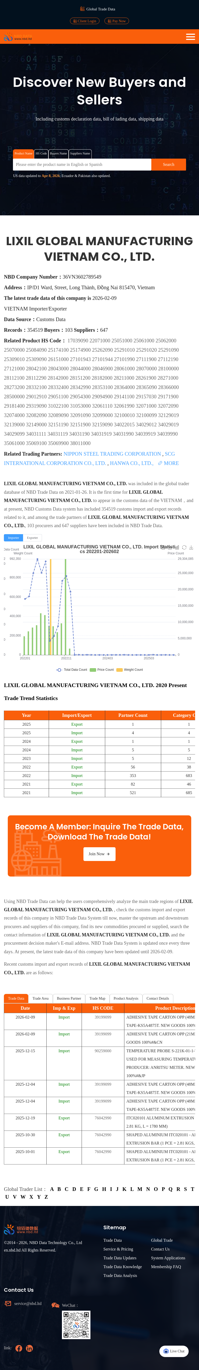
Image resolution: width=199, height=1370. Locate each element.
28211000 (125, 378)
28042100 (37, 368)
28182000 (103, 378)
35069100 (37, 443)
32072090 (168, 406)
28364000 (125, 387)
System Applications (168, 1258)
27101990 (125, 359)
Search (168, 164)
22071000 (101, 340)
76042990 (103, 1118)
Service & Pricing (118, 1249)
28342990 (81, 387)
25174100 (59, 350)
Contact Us (160, 1249)
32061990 (125, 406)
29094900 (103, 396)
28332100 (37, 387)
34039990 (167, 434)
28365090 (147, 387)
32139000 (15, 424)
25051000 (123, 340)
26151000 (59, 359)
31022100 (59, 406)
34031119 (58, 434)
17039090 (79, 340)
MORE (168, 463)
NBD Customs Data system (50, 509)
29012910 (37, 396)
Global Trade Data (101, 9)
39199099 (103, 1017)
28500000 (15, 396)
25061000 (145, 340)
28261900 (147, 378)
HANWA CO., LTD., (132, 463)
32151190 (59, 424)
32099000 (103, 415)
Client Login (84, 21)
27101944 (103, 359)
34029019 (168, 424)
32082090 (37, 415)
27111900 (147, 359)
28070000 (147, 368)
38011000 (80, 443)
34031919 (102, 434)
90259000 (103, 1051)
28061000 (125, 368)
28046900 (103, 368)
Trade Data (16, 998)
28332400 (59, 387)
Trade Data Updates (119, 1258)
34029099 (15, 434)
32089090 (59, 415)
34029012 (147, 424)
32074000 (15, 415)
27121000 (15, 368)
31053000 (81, 406)
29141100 (125, 396)
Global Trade (162, 1240)
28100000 (168, 368)
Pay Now (117, 21)
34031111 (36, 434)
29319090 (37, 406)
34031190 (80, 434)
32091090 (81, 415)
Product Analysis (126, 998)
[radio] (13, 537)
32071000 (147, 406)
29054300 (81, 396)
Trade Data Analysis (120, 1275)
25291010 (125, 350)
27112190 (168, 359)
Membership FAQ (166, 1267)
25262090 (103, 350)
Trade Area (40, 998)
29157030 (147, 396)
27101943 (81, 359)
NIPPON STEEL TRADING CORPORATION (112, 454)
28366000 (168, 387)
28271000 (168, 378)
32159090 (103, 424)
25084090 (37, 350)
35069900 (59, 443)
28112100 (15, 378)
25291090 (168, 350)
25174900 (81, 350)
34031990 (124, 434)
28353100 (103, 387)
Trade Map (97, 998)
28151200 (81, 378)
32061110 (103, 406)
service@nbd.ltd (27, 1303)
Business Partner (69, 998)
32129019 (168, 415)
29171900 (168, 396)
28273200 (15, 387)
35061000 (15, 443)
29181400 (15, 406)
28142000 (59, 378)
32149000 (37, 424)
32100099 (147, 415)
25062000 (166, 340)
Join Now (99, 854)
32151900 (81, 424)
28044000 (81, 368)
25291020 (147, 350)
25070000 (15, 350)
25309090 (37, 359)
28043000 (59, 368)
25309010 (15, 359)
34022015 (125, 424)
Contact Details (158, 998)
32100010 (125, 415)
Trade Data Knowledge (122, 1267)
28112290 (37, 378)
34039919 (146, 434)
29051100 (59, 396)
